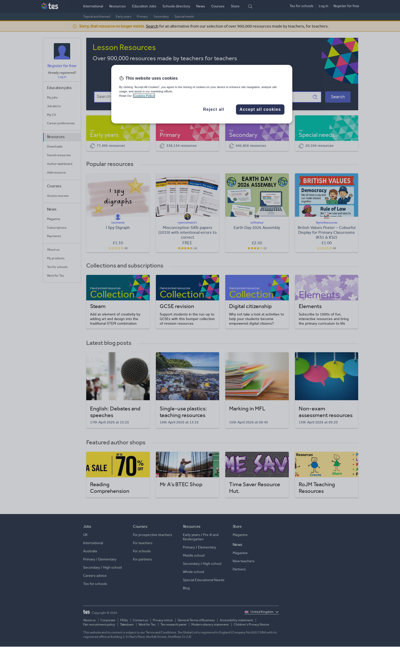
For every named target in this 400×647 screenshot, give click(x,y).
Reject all (213, 109)
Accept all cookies (260, 109)
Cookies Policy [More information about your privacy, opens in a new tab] (144, 95)
